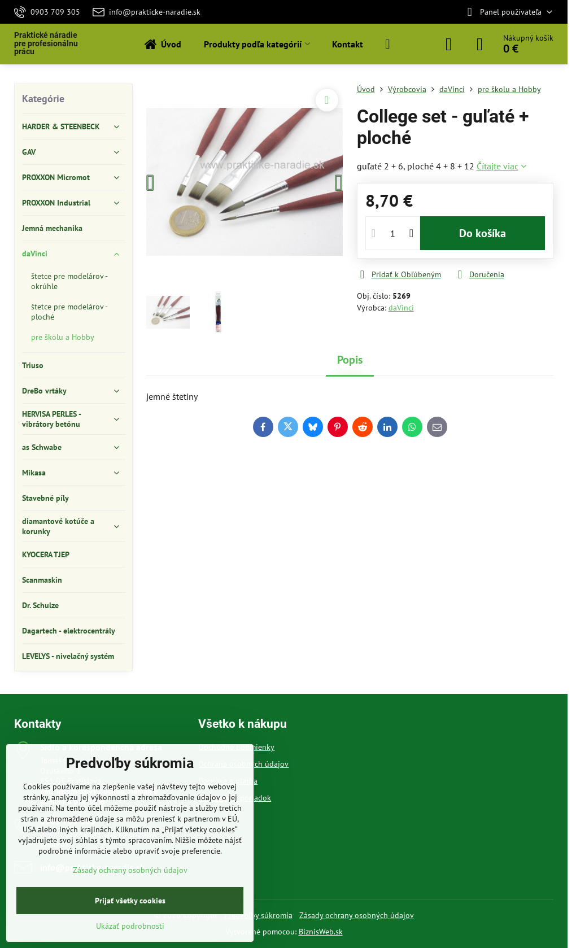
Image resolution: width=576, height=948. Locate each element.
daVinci (401, 308)
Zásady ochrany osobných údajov (356, 915)
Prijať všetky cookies (130, 900)
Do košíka (482, 233)
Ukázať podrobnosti (130, 926)
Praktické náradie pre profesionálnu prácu (46, 44)
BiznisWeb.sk (321, 932)
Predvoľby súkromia (258, 915)
